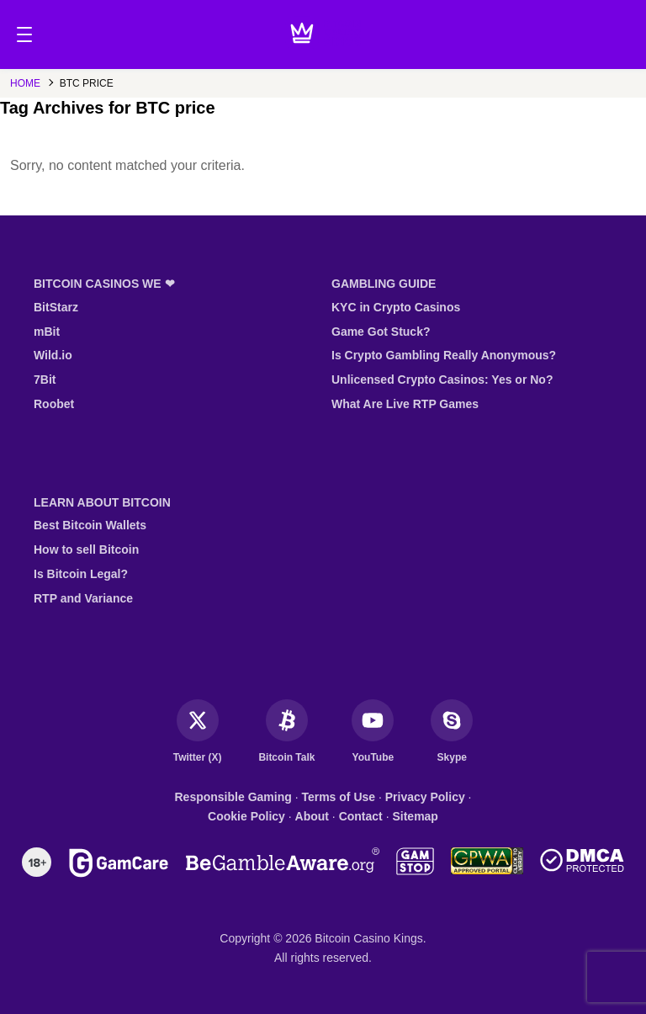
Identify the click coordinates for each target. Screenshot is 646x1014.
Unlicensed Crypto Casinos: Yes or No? (442, 379)
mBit (47, 331)
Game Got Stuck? (380, 331)
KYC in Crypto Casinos (395, 307)
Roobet (54, 404)
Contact (361, 816)
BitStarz (56, 307)
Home (25, 83)
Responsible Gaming (233, 797)
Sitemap (414, 816)
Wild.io (53, 355)
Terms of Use (338, 797)
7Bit (45, 379)
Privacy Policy (425, 797)
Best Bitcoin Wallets (90, 525)
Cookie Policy (246, 816)
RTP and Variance (83, 598)
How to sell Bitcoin (86, 549)
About (312, 816)
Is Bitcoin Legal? (81, 574)
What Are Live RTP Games (405, 404)
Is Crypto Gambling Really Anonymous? (443, 355)
